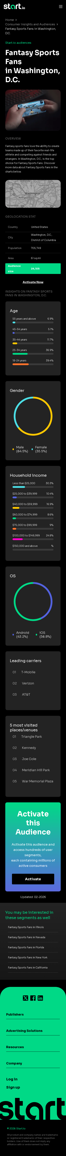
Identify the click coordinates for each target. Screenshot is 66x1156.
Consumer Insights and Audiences (30, 24)
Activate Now (33, 282)
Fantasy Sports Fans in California (28, 967)
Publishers (15, 1014)
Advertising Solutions (24, 1031)
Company (14, 1063)
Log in (11, 1079)
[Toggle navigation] (59, 6)
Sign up (13, 1087)
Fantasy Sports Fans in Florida (26, 947)
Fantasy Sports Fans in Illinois (26, 927)
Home (9, 20)
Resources (15, 1047)
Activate (33, 879)
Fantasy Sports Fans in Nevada (26, 937)
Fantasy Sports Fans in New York (27, 957)
